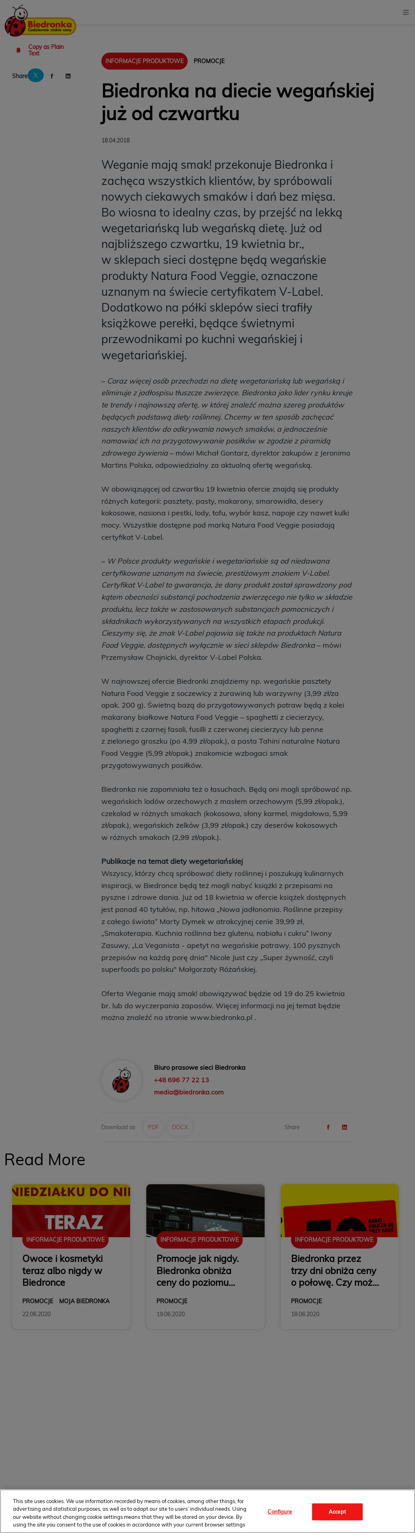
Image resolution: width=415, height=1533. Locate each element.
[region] (207, 1511)
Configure (279, 1511)
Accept (337, 1511)
